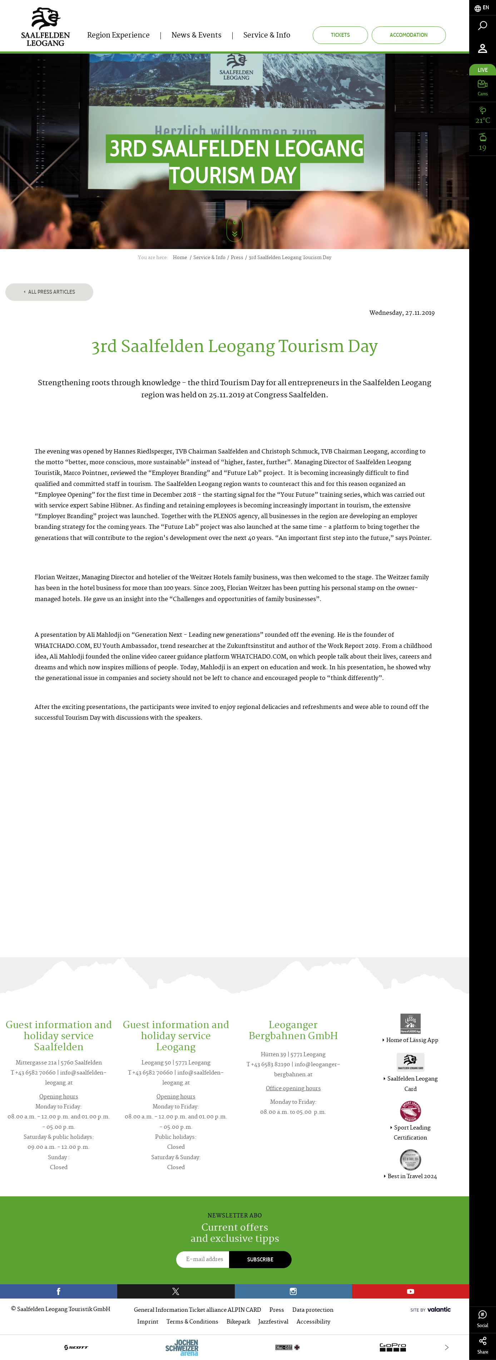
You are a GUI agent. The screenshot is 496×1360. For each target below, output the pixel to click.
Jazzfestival (273, 1322)
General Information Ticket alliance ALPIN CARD (197, 1310)
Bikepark (238, 1322)
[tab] (482, 7)
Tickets (340, 34)
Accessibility (313, 1322)
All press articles (49, 291)
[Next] (446, 1347)
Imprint (147, 1322)
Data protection (312, 1310)
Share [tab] (483, 1346)
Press (276, 1310)
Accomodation (409, 34)
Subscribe (260, 1259)
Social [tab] (483, 1319)
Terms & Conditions (192, 1322)
